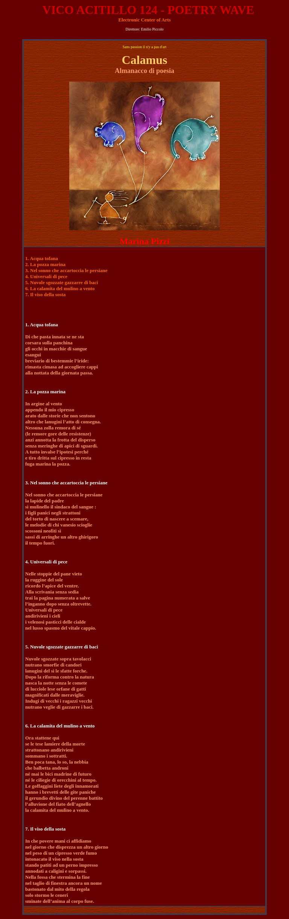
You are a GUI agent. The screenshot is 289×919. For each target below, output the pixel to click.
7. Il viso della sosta (45, 294)
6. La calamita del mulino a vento (60, 288)
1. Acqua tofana (41, 258)
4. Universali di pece (46, 276)
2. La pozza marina (45, 264)
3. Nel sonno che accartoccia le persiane (66, 270)
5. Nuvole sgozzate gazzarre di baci (61, 282)
